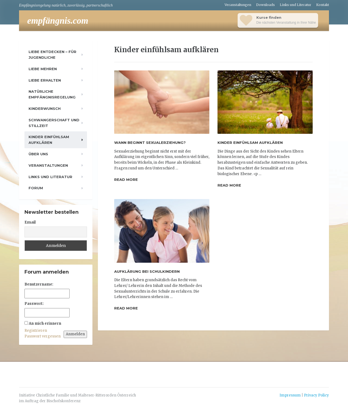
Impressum (290, 395)
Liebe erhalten (45, 80)
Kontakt (322, 5)
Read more (126, 179)
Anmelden (75, 334)
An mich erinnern (45, 323)
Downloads (265, 5)
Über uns (38, 154)
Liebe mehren (43, 69)
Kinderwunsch (45, 108)
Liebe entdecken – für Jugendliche (52, 54)
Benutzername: (38, 284)
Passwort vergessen (42, 336)
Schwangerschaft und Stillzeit (54, 123)
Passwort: (34, 303)
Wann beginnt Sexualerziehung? (150, 142)
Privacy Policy (316, 395)
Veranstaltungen (238, 5)
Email (30, 222)
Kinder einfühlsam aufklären (250, 142)
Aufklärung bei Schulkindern (147, 271)
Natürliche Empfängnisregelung (52, 94)
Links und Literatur (295, 5)
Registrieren (35, 330)
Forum (36, 188)
